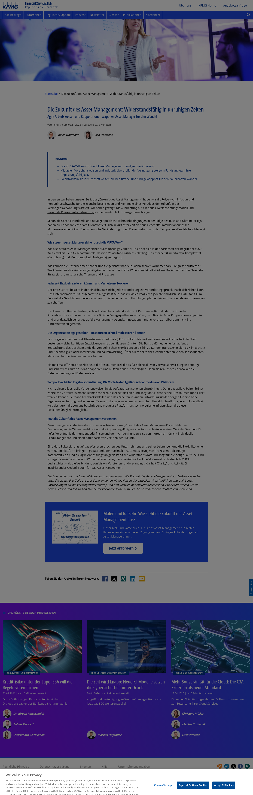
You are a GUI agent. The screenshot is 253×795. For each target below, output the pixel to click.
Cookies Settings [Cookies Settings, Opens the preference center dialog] (163, 790)
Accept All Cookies (223, 790)
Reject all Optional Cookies (193, 790)
